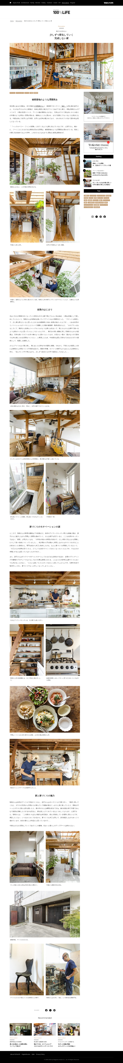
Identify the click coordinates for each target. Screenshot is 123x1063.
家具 (106, 202)
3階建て (86, 195)
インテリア (93, 195)
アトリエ (12, 93)
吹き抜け (108, 195)
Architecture (25, 2)
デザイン (95, 200)
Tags (98, 191)
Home (12, 21)
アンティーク (103, 205)
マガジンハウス (108, 3)
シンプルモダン (88, 207)
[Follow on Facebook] (105, 217)
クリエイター (19, 93)
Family (32, 2)
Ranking (98, 156)
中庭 (31, 93)
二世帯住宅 (91, 202)
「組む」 (63, 106)
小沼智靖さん (38, 106)
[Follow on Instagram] (93, 217)
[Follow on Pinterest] (101, 217)
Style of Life (16, 2)
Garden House (99, 202)
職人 (101, 200)
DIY (60, 2)
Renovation (65, 2)
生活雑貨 (96, 205)
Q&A (33, 1054)
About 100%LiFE (15, 1054)
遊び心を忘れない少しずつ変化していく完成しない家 (38, 21)
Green (55, 2)
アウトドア (106, 200)
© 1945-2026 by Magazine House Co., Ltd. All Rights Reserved (61, 1059)
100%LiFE (61, 12)
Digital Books (26, 1054)
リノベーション (88, 205)
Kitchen (37, 2)
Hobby (43, 2)
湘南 (85, 202)
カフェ (91, 198)
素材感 (35, 93)
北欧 (85, 200)
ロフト (26, 93)
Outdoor (49, 2)
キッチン (100, 198)
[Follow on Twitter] (97, 217)
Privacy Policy (40, 1054)
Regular (72, 2)
